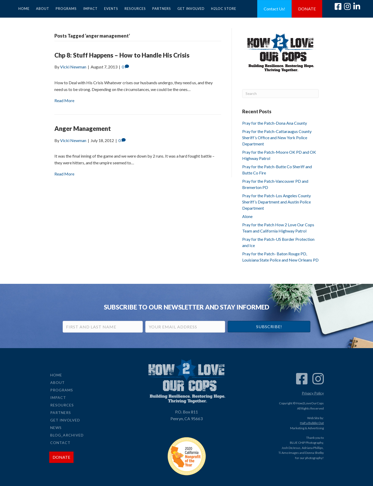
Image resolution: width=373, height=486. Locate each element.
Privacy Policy (313, 393)
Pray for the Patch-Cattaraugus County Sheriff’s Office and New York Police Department (277, 137)
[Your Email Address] (185, 327)
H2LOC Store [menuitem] (223, 8)
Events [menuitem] (111, 8)
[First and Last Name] (103, 327)
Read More (64, 100)
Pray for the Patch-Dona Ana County (274, 123)
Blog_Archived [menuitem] (67, 435)
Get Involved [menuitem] (191, 8)
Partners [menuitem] (161, 8)
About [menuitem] (42, 8)
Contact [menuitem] (60, 442)
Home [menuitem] (24, 8)
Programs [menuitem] (66, 8)
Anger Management (82, 128)
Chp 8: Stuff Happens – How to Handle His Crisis (121, 55)
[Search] (280, 93)
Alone (247, 216)
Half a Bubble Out (312, 423)
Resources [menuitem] (135, 8)
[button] (269, 326)
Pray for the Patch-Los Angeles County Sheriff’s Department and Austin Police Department (276, 201)
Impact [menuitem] (90, 8)
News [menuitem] (56, 427)
